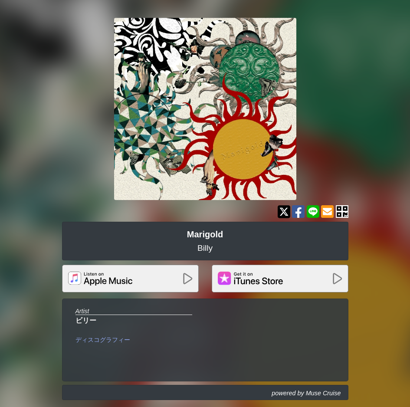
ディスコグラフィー (102, 339)
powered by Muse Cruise (306, 393)
